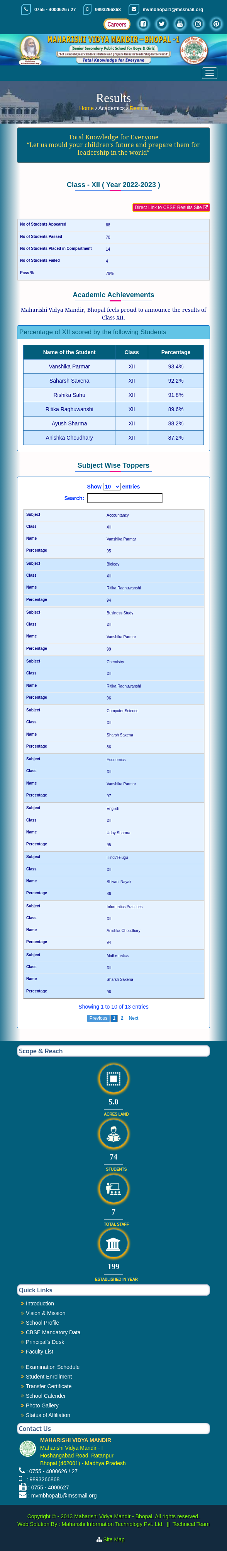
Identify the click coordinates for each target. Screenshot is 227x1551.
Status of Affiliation (48, 1415)
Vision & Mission (45, 1313)
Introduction (40, 1303)
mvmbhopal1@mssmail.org (173, 9)
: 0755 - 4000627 (48, 1487)
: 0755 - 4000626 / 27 (52, 1471)
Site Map (117, 1539)
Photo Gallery (42, 1405)
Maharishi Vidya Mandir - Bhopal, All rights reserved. (137, 1516)
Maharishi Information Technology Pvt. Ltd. (112, 1524)
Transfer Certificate (49, 1386)
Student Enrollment (49, 1377)
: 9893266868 (41, 1479)
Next (134, 1018)
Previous (99, 1018)
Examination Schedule (53, 1367)
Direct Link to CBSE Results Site (171, 207)
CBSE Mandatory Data (53, 1332)
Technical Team (191, 1524)
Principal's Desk (45, 1342)
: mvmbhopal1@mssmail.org (62, 1495)
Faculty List (39, 1352)
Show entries (113, 486)
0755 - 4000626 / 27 (55, 9)
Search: (113, 498)
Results (139, 108)
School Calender (46, 1396)
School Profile (42, 1323)
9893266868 (108, 9)
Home (87, 108)
